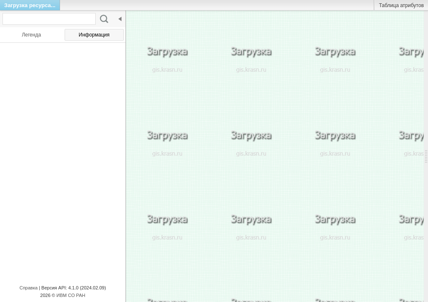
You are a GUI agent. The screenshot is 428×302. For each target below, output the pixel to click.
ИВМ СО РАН (71, 295)
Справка (28, 287)
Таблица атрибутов (401, 5)
